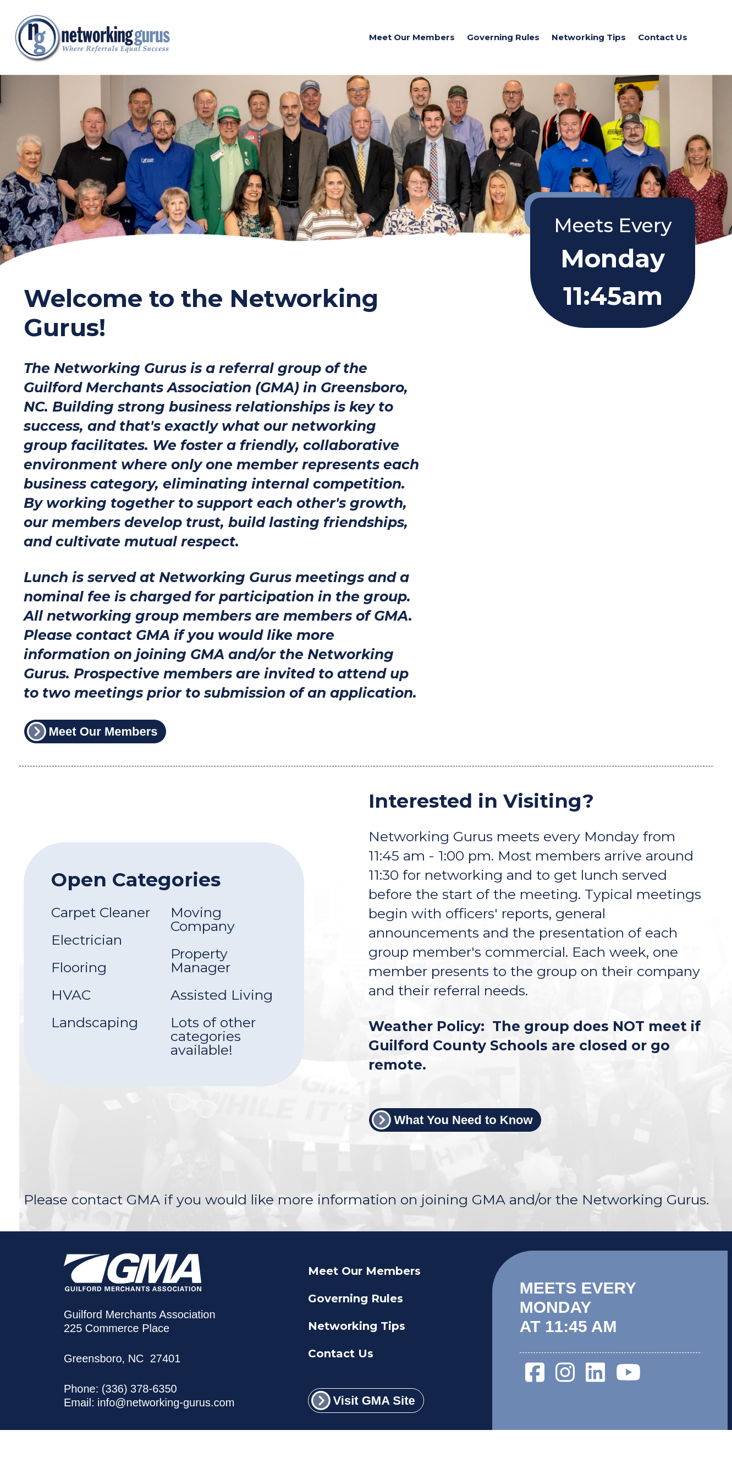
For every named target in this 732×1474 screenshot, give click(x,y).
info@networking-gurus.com (165, 1402)
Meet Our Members (412, 37)
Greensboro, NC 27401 (122, 1358)
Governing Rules (503, 37)
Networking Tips (589, 37)
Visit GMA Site (363, 1400)
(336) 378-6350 (139, 1389)
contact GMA (115, 1199)
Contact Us (662, 37)
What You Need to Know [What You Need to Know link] (452, 1120)
